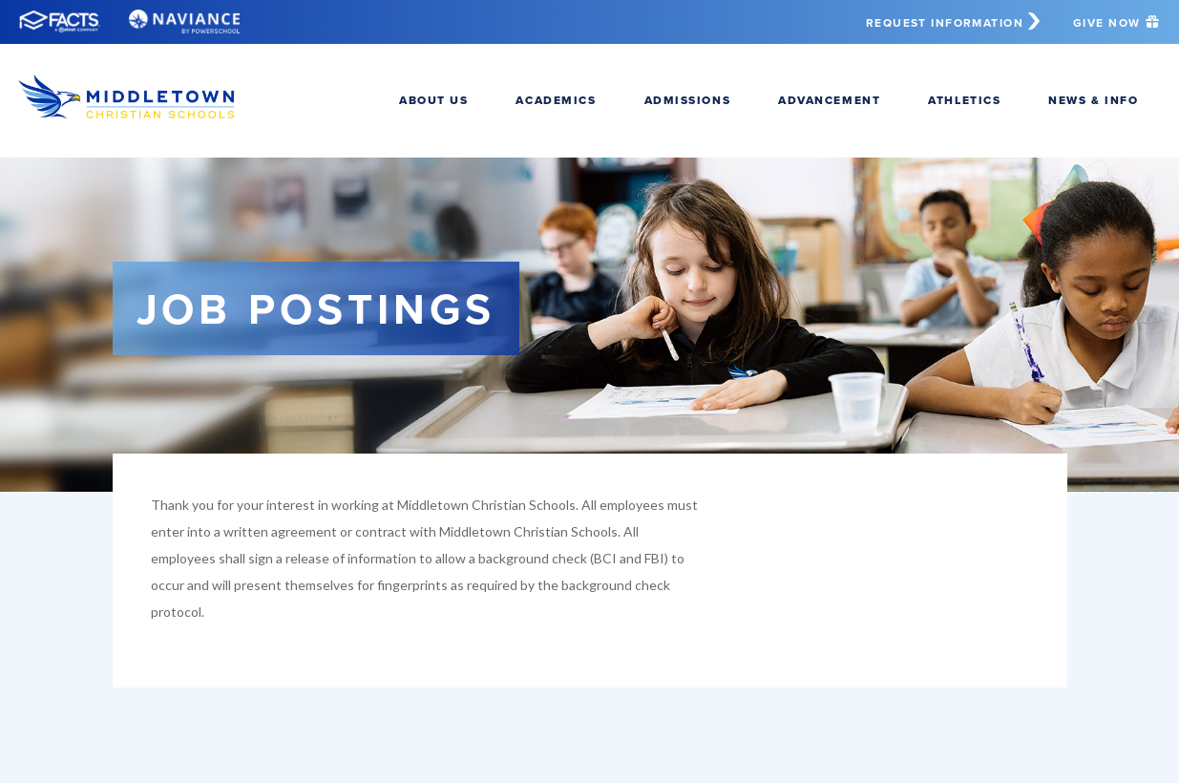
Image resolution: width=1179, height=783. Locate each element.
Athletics (964, 100)
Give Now (1116, 22)
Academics (556, 100)
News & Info (1093, 100)
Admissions (687, 100)
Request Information (955, 22)
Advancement (829, 100)
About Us (433, 100)
